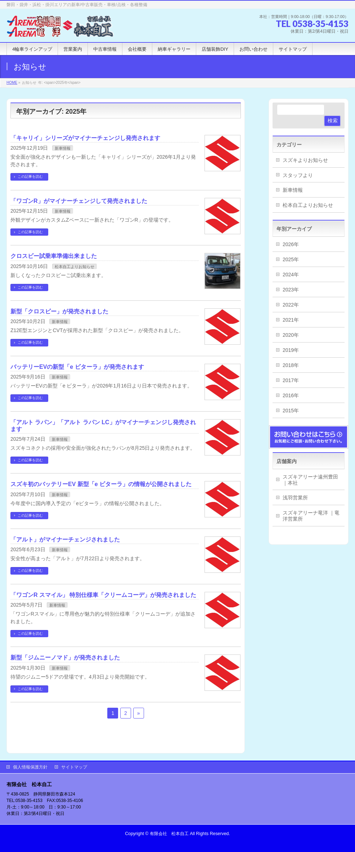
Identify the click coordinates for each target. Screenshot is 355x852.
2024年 (291, 274)
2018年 (291, 365)
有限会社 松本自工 (169, 833)
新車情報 (63, 148)
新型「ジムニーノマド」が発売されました (65, 657)
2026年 (291, 244)
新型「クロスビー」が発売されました (59, 311)
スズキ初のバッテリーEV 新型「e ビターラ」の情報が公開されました (101, 484)
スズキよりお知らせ (305, 160)
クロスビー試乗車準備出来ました (53, 256)
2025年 (291, 259)
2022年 (291, 305)
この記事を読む (30, 176)
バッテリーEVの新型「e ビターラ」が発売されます (77, 367)
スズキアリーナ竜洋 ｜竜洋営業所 (311, 516)
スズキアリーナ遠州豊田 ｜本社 (310, 480)
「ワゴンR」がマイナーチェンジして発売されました (78, 201)
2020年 (291, 335)
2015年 (291, 410)
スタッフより (298, 175)
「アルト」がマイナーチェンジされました (65, 539)
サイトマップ (74, 767)
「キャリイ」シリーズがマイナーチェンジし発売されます (85, 138)
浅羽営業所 (295, 497)
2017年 (291, 380)
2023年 (291, 290)
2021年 (291, 320)
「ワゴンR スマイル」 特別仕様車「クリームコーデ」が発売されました (103, 595)
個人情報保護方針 (30, 767)
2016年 (291, 395)
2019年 (291, 350)
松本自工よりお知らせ (74, 266)
